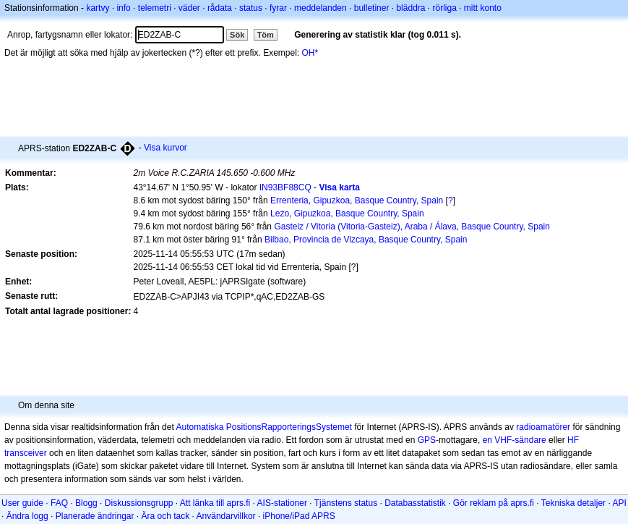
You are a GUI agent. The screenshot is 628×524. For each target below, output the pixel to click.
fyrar (278, 8)
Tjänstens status (345, 503)
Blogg (86, 503)
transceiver (25, 453)
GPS (427, 440)
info (123, 8)
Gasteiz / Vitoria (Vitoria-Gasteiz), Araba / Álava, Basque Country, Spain (412, 226)
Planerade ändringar (95, 516)
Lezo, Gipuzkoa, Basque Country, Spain (347, 213)
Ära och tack (166, 516)
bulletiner (372, 8)
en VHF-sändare (514, 440)
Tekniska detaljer (573, 503)
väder (189, 8)
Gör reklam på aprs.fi (493, 503)
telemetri (154, 8)
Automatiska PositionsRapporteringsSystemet (263, 427)
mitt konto (483, 8)
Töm (265, 34)
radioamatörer (543, 427)
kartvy (97, 8)
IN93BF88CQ (285, 187)
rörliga (444, 8)
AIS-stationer (282, 503)
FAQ (59, 503)
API (619, 503)
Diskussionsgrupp (139, 503)
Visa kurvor (165, 148)
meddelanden (320, 8)
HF (573, 440)
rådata (219, 8)
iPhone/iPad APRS (299, 516)
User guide (22, 503)
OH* (310, 53)
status (250, 8)
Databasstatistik (415, 503)
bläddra (410, 8)
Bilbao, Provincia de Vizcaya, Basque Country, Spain (365, 239)
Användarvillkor (226, 516)
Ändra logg (27, 516)
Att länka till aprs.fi (215, 503)
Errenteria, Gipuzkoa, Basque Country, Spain (356, 200)
